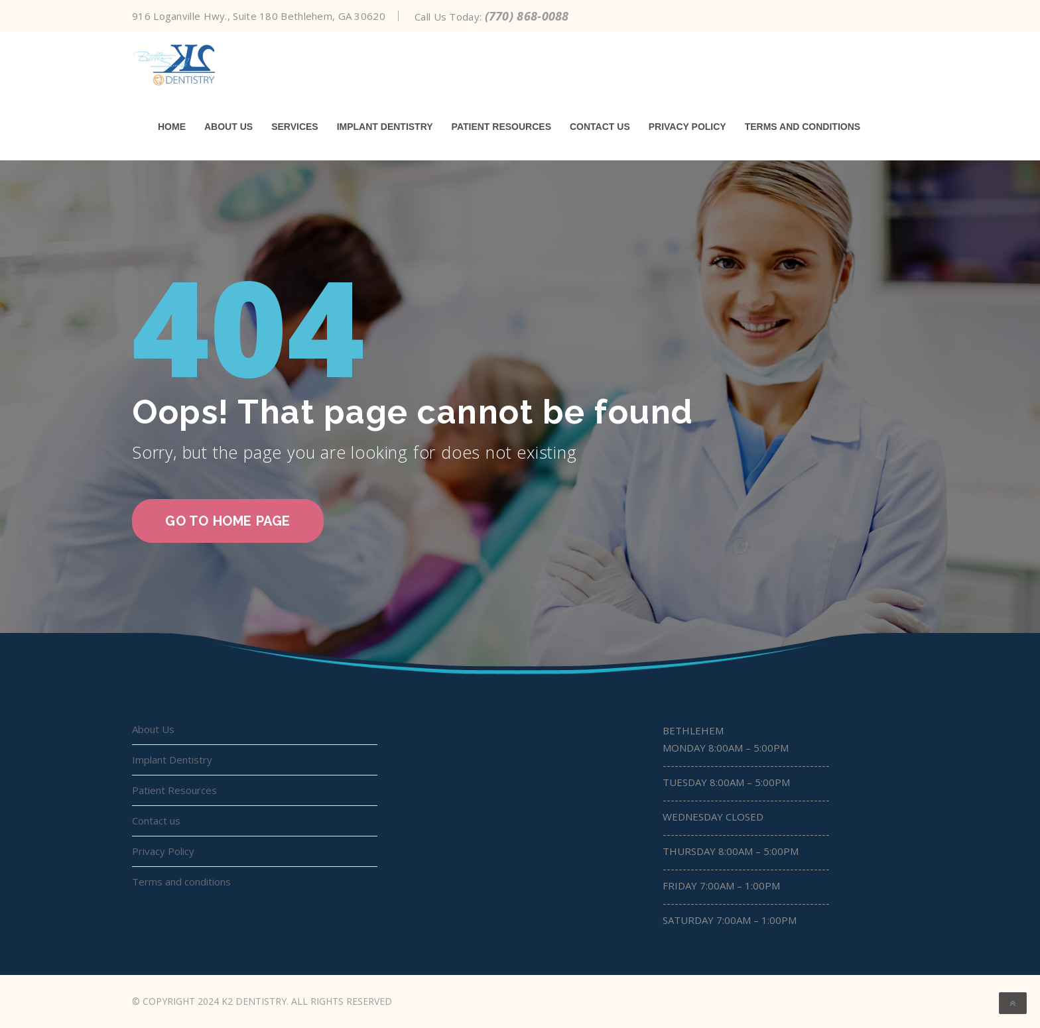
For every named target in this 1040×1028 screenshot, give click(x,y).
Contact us (600, 126)
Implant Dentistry (385, 126)
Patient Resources (501, 126)
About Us (228, 126)
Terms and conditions (802, 126)
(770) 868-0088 (527, 16)
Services (294, 126)
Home (172, 126)
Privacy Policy (687, 126)
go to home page (228, 521)
